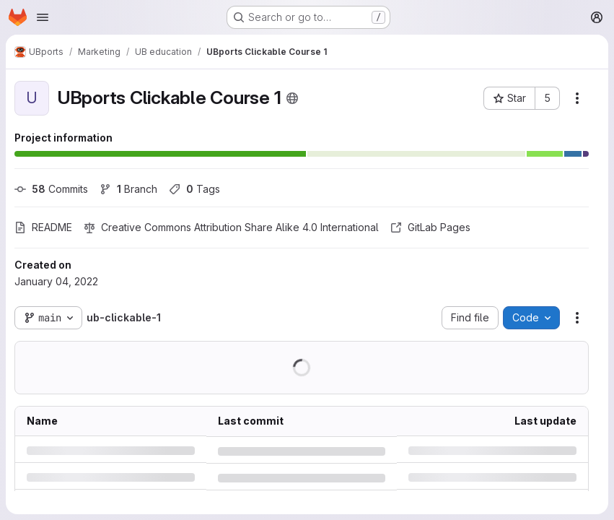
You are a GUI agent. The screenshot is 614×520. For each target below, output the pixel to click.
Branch (128, 189)
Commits (51, 189)
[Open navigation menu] (42, 17)
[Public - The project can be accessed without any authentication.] (292, 98)
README (43, 227)
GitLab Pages (430, 227)
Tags (194, 189)
